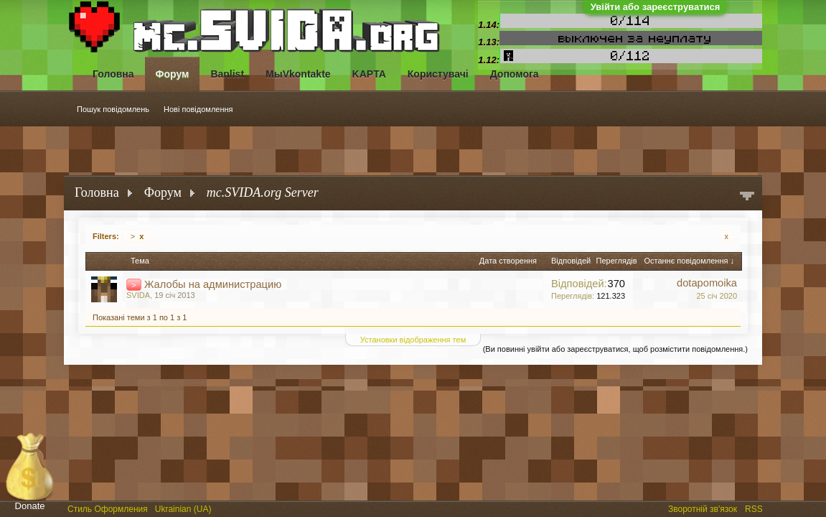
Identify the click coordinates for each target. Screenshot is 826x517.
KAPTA (369, 74)
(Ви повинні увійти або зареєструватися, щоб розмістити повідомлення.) (615, 349)
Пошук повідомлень (113, 109)
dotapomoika (707, 283)
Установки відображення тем (413, 339)
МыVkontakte (298, 74)
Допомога (514, 74)
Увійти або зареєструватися (656, 6)
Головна (113, 74)
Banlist (227, 74)
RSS (755, 507)
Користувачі (438, 74)
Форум (172, 74)
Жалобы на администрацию (212, 284)
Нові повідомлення (198, 109)
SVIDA (138, 295)
